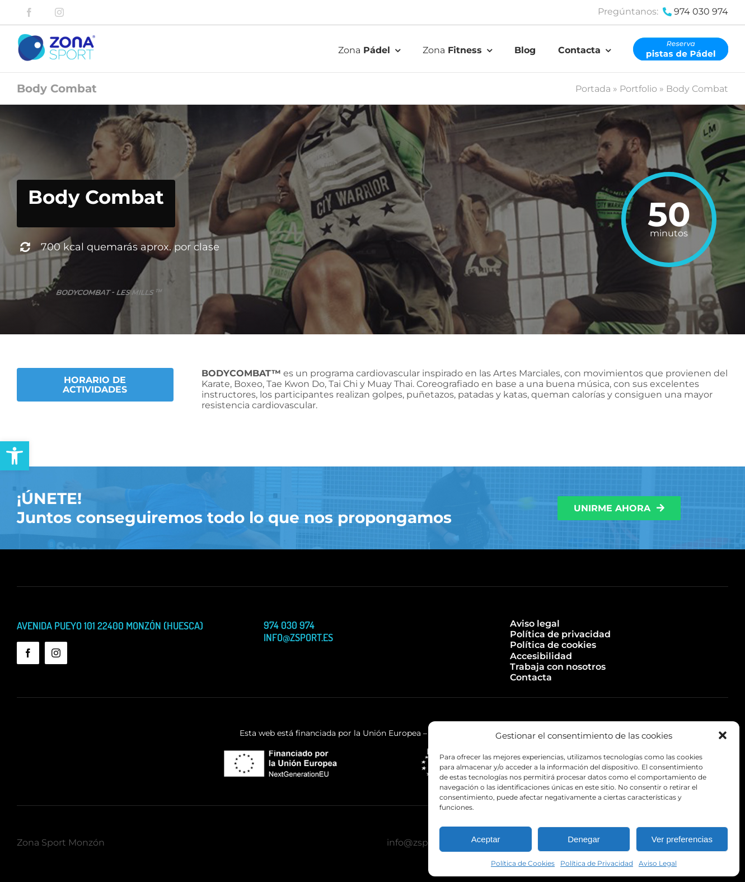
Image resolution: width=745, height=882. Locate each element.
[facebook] (29, 12)
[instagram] (59, 12)
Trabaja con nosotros (558, 666)
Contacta (531, 677)
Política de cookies (553, 645)
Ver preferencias (682, 839)
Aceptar (485, 839)
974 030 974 (701, 11)
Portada (593, 88)
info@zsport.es (420, 842)
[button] (14, 455)
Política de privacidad (560, 634)
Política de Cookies (523, 863)
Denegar (584, 839)
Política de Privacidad (596, 863)
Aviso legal (535, 623)
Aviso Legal (658, 863)
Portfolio (638, 88)
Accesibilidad (541, 656)
